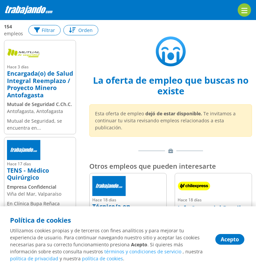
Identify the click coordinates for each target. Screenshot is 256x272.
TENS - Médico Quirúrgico (28, 174)
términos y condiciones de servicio (142, 251)
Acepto (230, 239)
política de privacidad (34, 258)
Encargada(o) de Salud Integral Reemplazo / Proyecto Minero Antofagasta (40, 84)
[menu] (244, 10)
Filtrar (44, 30)
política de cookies (102, 258)
